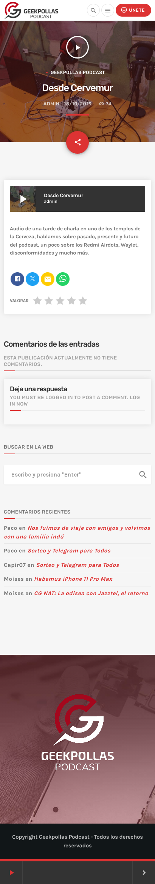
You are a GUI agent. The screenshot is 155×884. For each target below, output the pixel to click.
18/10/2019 (78, 104)
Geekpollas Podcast (78, 72)
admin (51, 104)
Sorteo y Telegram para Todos (68, 550)
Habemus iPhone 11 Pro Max (73, 578)
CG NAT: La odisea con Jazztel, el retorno (91, 593)
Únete (133, 10)
